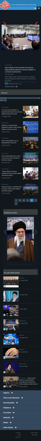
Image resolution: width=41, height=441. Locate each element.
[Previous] (16, 200)
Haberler (6, 393)
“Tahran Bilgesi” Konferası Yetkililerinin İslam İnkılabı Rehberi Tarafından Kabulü (12, 173)
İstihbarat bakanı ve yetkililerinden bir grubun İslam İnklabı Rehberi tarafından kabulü (12, 189)
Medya (5, 422)
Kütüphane (7, 408)
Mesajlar (21, 278)
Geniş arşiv (18, 437)
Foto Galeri (7, 412)
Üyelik (19, 434)
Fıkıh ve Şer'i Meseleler (11, 398)
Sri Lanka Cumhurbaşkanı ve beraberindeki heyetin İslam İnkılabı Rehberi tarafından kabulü (12, 112)
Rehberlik (6, 417)
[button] (39, 8)
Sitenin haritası (34, 432)
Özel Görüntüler (8, 403)
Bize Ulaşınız (35, 434)
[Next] (16, 203)
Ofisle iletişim (8, 427)
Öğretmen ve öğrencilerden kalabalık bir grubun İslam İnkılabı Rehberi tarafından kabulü (12, 127)
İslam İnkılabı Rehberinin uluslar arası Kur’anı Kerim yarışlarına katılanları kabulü (11, 158)
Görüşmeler (8, 65)
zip (16, 86)
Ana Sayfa (18, 432)
